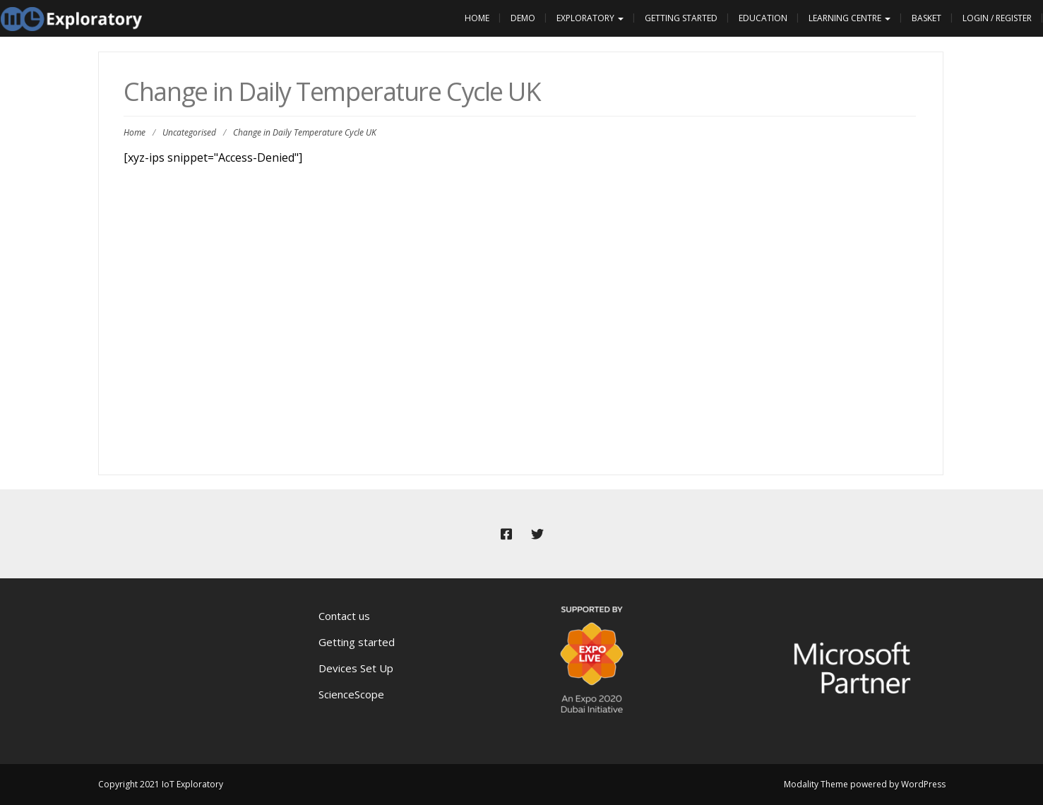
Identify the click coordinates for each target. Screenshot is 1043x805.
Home (477, 18)
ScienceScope (351, 694)
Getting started (356, 642)
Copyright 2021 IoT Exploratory (160, 784)
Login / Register (997, 18)
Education (763, 18)
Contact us (344, 616)
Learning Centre (849, 18)
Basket (926, 18)
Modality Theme (816, 784)
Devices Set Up (355, 668)
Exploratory (590, 18)
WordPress (923, 784)
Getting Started (681, 18)
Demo (523, 18)
